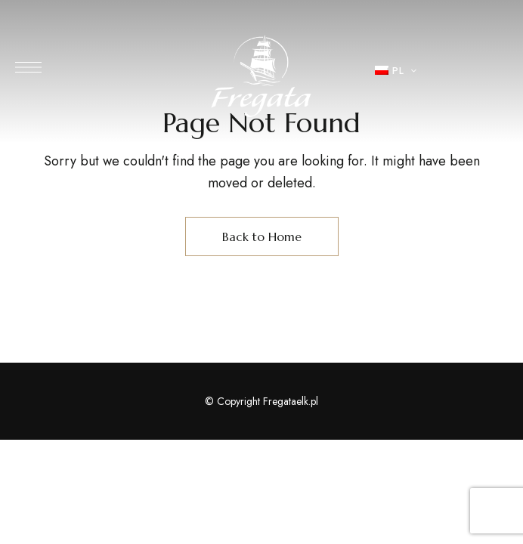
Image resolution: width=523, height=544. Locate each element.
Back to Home (262, 236)
